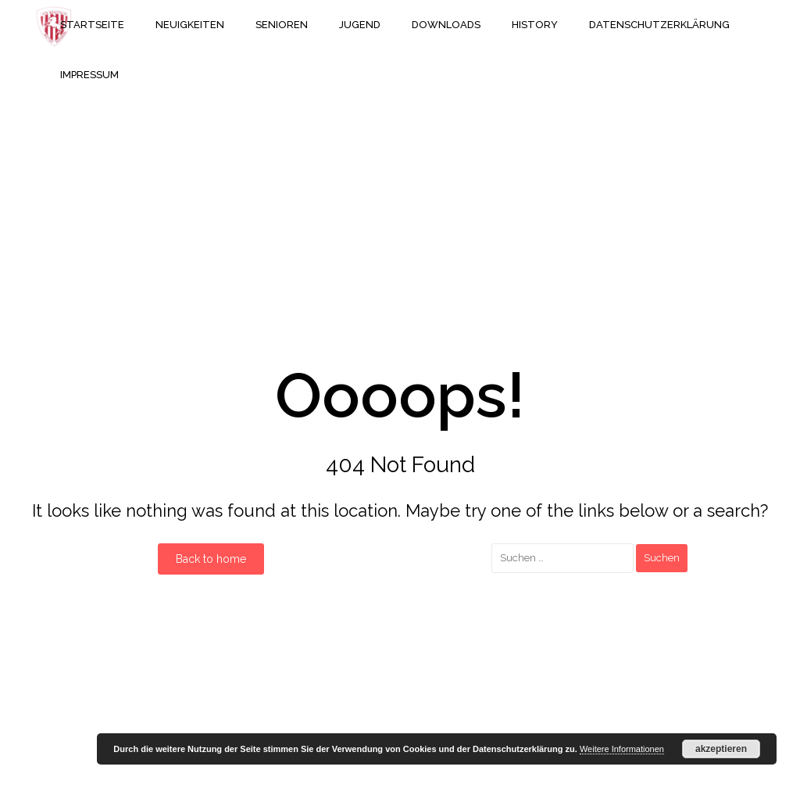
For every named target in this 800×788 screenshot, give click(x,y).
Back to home (211, 559)
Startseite (92, 24)
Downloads (446, 24)
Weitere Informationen (622, 749)
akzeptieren (721, 748)
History (535, 24)
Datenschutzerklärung (659, 24)
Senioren (281, 24)
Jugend (359, 24)
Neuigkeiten (189, 24)
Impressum (89, 75)
